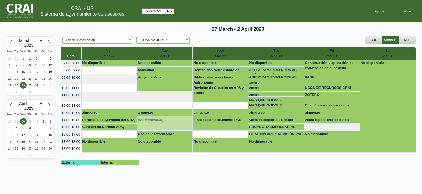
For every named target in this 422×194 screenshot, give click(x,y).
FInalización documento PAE (217, 120)
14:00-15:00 (71, 120)
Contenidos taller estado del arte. (217, 71)
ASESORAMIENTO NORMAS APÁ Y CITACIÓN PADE (273, 71)
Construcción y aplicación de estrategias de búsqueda (329, 65)
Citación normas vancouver (328, 105)
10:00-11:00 (71, 88)
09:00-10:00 (71, 77)
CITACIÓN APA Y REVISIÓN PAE (276, 134)
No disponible (93, 63)
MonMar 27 (109, 53)
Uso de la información (156, 134)
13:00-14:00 (71, 113)
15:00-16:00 (71, 127)
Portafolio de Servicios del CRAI (109, 120)
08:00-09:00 (71, 70)
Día (373, 40)
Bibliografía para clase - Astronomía (213, 79)
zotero (254, 82)
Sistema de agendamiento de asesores (82, 14)
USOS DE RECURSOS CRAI (328, 88)
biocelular (146, 70)
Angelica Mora (150, 77)
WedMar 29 (220, 53)
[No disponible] (150, 120)
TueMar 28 (164, 53)
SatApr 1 (387, 53)
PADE (309, 77)
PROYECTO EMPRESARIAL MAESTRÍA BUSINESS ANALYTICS (272, 128)
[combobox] (97, 40)
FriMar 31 (331, 53)
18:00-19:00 (71, 149)
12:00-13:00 (71, 105)
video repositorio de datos (271, 120)
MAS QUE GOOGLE (265, 100)
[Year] (30, 45)
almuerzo (89, 112)
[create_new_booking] (109, 70)
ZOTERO (312, 95)
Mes (407, 40)
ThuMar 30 (276, 53)
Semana (390, 40)
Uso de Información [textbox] (80, 40)
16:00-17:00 (71, 134)
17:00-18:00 (71, 142)
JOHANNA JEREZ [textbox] (153, 40)
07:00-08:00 (71, 63)
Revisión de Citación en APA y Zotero (219, 90)
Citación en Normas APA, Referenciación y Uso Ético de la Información (107, 128)
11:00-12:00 (71, 95)
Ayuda (379, 11)
